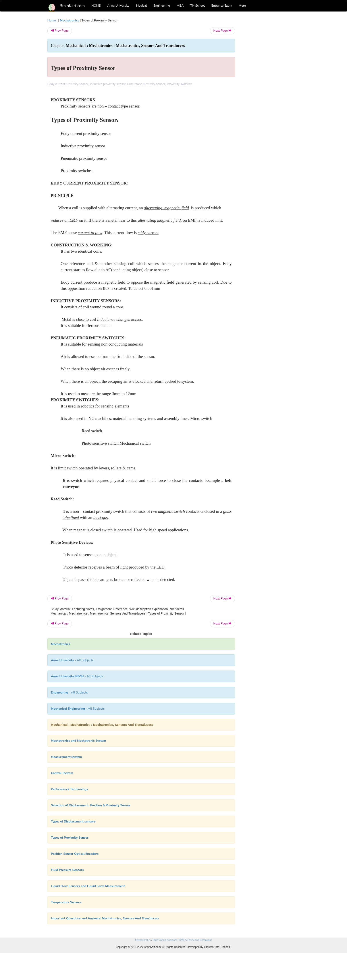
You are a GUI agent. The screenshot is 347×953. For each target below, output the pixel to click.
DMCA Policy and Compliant (195, 940)
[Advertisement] (271, 84)
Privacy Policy (143, 940)
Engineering (162, 6)
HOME (96, 6)
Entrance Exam (221, 6)
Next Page (222, 31)
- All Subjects (72, 660)
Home (51, 20)
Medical (141, 6)
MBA (180, 6)
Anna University (118, 6)
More (242, 6)
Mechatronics (69, 20)
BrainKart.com (72, 5)
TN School (197, 6)
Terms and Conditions (164, 940)
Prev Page (60, 31)
